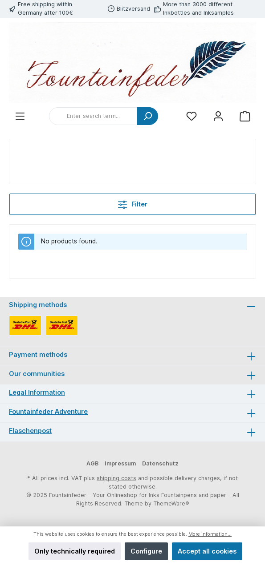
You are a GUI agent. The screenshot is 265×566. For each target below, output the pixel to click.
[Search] (147, 116)
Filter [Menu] (132, 203)
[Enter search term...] (93, 116)
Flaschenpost (30, 430)
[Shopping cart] (245, 116)
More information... (210, 534)
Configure (146, 551)
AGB (92, 463)
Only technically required (74, 551)
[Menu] (20, 116)
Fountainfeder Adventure (48, 411)
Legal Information (37, 392)
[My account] (218, 116)
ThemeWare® (171, 503)
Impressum (120, 463)
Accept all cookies (207, 551)
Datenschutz (160, 463)
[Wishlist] (191, 116)
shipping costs (116, 478)
